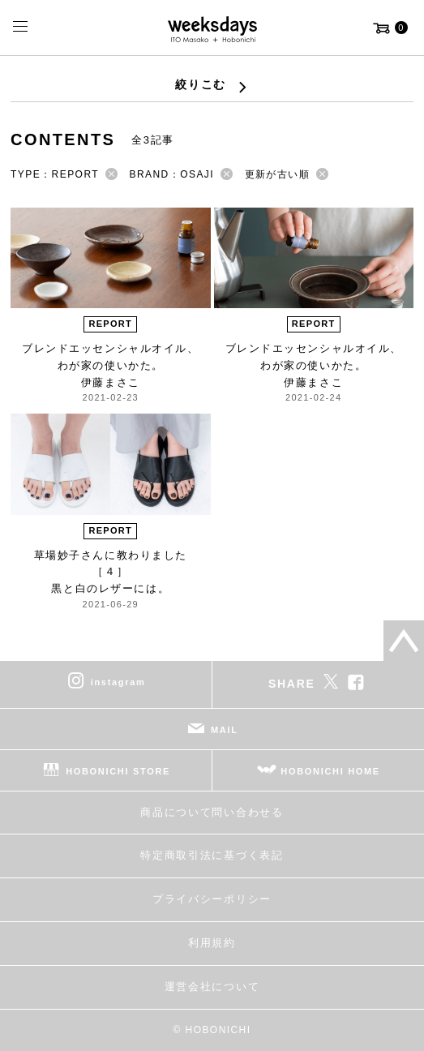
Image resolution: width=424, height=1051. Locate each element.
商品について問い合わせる (211, 812)
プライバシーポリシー (212, 899)
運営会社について (212, 986)
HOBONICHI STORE (118, 770)
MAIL (224, 729)
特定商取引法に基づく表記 (211, 855)
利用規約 (212, 943)
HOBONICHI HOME (330, 770)
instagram (118, 681)
